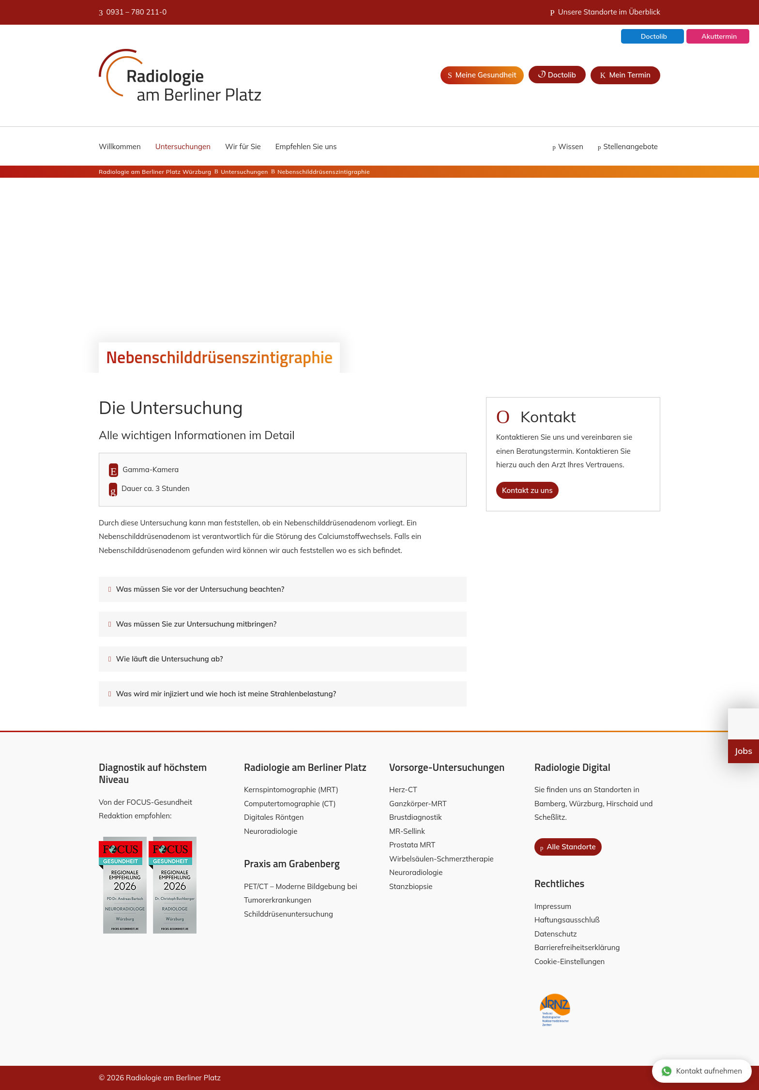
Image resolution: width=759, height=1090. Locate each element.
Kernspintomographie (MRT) (291, 789)
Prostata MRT (412, 844)
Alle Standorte (568, 846)
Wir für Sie (243, 146)
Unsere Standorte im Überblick (605, 11)
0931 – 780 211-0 (133, 11)
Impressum (552, 906)
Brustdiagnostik (415, 817)
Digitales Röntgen (274, 817)
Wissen (570, 146)
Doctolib (653, 37)
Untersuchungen (183, 146)
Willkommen (120, 146)
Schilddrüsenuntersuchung (288, 914)
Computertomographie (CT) (290, 803)
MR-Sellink (407, 831)
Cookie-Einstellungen (569, 961)
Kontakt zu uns (527, 490)
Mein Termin (625, 74)
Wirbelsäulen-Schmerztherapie (441, 858)
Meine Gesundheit (482, 74)
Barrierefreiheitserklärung (577, 947)
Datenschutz (555, 933)
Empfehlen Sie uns (306, 146)
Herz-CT (403, 789)
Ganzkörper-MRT (418, 803)
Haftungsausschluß (567, 919)
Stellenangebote (630, 146)
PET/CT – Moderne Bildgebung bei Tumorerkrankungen (301, 893)
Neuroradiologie (270, 831)
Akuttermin (718, 37)
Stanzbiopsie (410, 886)
